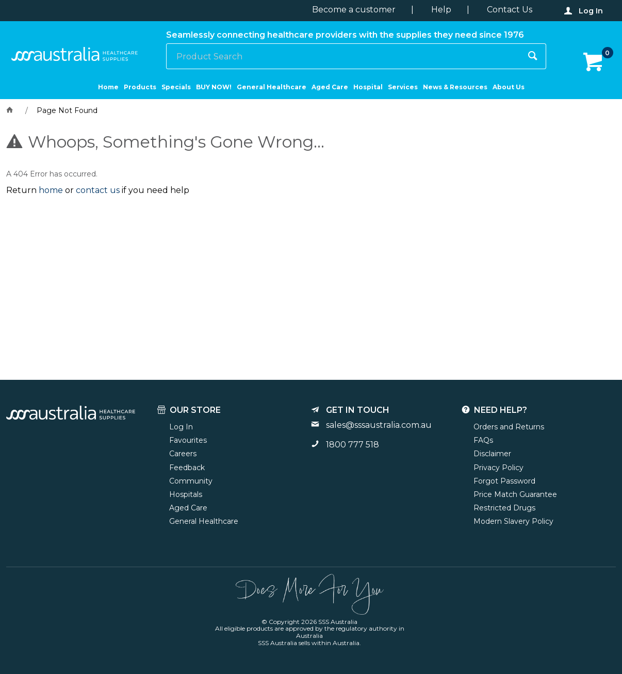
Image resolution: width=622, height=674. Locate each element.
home (51, 190)
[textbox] (343, 56)
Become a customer (354, 9)
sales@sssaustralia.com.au (379, 425)
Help (441, 9)
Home (108, 87)
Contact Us (509, 9)
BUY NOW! (214, 87)
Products (140, 87)
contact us (98, 190)
